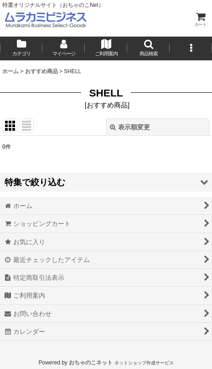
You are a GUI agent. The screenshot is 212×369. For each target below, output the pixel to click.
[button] (148, 48)
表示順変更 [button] (130, 127)
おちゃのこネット (91, 362)
